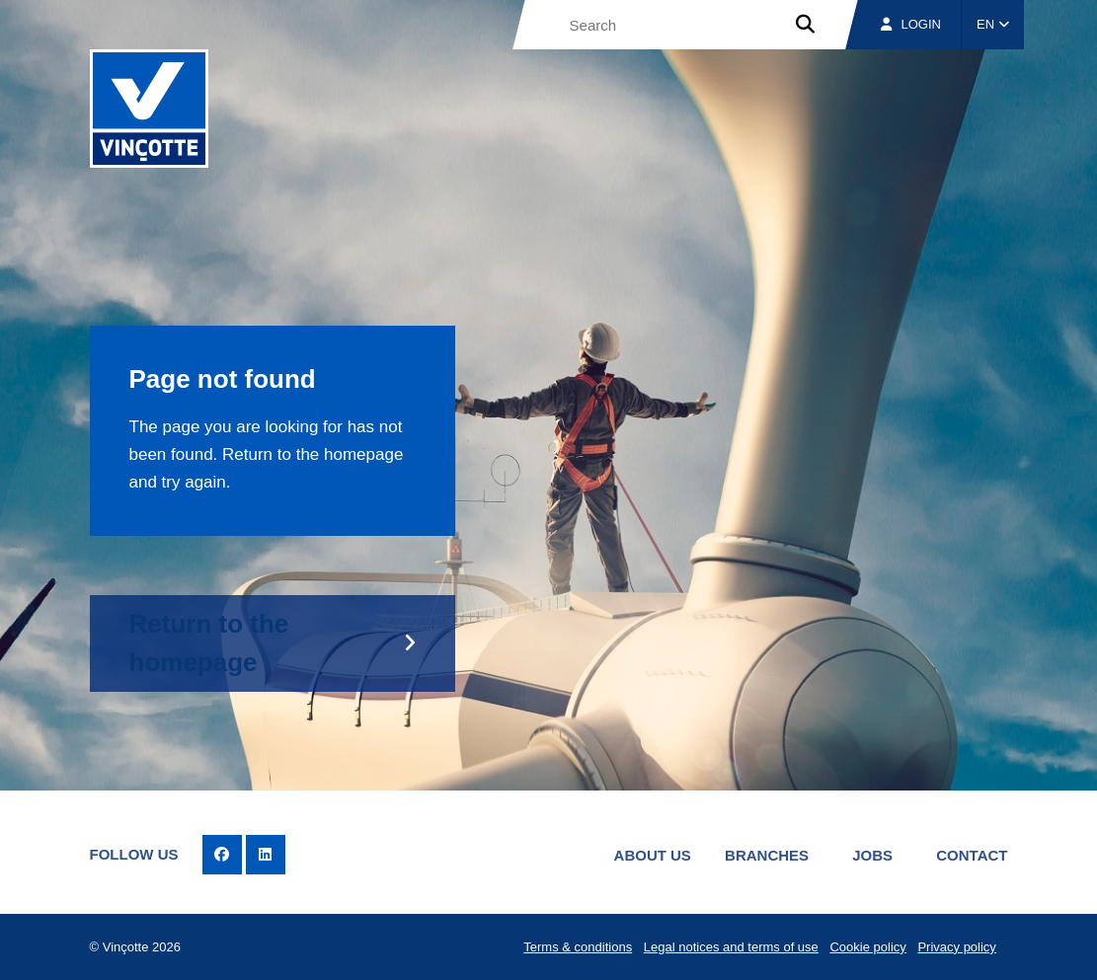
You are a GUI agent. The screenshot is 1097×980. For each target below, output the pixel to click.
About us (652, 855)
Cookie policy (867, 947)
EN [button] (993, 24)
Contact (971, 855)
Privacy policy (956, 947)
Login (911, 24)
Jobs (872, 855)
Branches (767, 855)
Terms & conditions (577, 947)
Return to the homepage (209, 643)
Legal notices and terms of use (731, 947)
